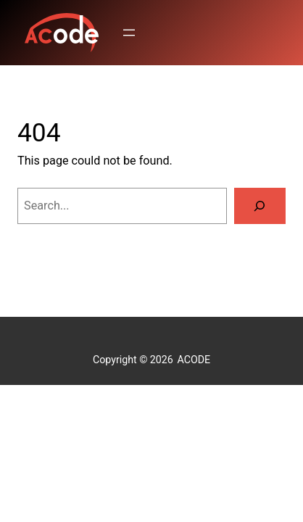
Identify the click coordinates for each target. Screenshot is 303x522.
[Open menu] (129, 32)
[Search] (260, 206)
